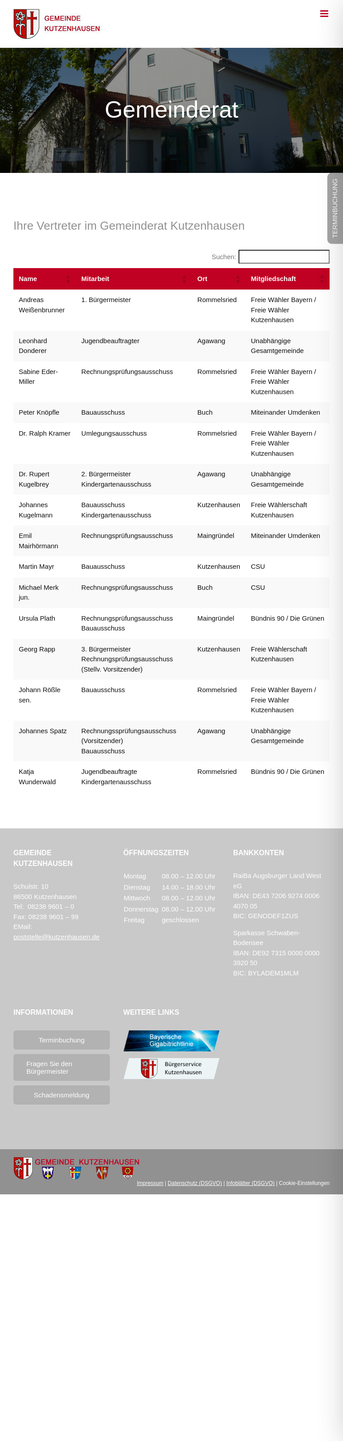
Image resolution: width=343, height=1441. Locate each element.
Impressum (150, 1183)
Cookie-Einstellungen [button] (304, 1183)
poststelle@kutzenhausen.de (56, 937)
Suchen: (224, 256)
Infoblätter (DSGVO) (250, 1183)
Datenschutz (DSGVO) (195, 1183)
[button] (68, 278)
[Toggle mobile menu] (325, 13)
